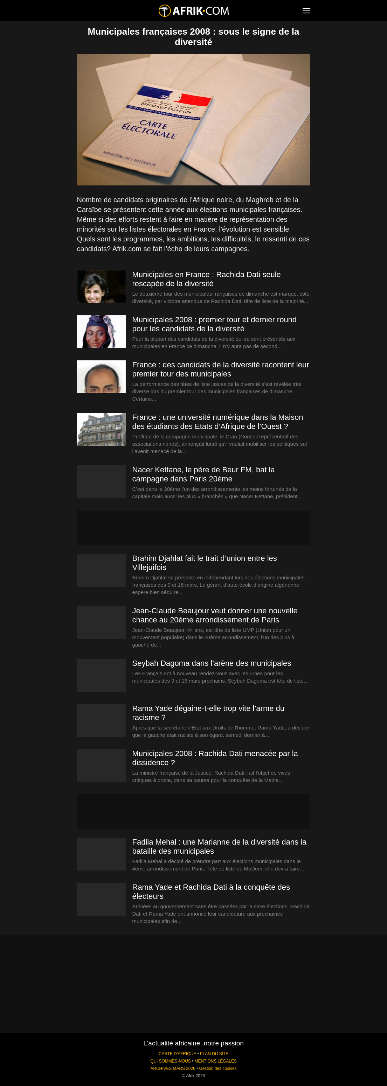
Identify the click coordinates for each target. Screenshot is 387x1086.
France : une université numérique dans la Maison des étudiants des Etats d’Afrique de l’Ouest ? (217, 422)
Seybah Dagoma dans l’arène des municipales (211, 663)
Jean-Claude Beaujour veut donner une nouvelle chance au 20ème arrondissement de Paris (215, 615)
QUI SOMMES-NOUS (170, 1061)
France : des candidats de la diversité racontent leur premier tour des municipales (220, 369)
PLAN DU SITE (214, 1053)
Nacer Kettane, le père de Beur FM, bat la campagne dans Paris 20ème (203, 474)
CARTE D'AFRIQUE (177, 1053)
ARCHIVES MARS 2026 (172, 1068)
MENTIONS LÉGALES (216, 1061)
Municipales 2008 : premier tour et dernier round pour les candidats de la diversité (214, 324)
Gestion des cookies (217, 1068)
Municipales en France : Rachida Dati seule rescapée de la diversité (206, 279)
